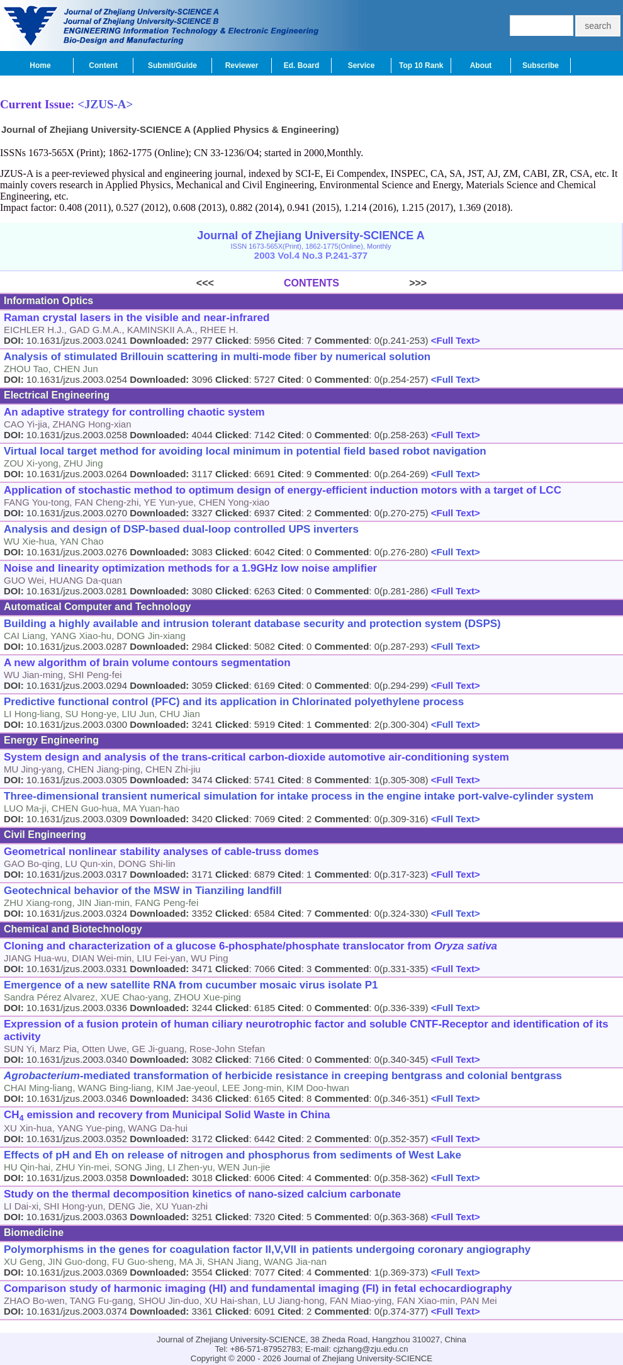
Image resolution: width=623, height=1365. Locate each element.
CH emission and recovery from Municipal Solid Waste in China (167, 1116)
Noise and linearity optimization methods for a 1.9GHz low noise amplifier (190, 568)
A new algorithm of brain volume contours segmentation (147, 663)
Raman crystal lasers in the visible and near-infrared (136, 318)
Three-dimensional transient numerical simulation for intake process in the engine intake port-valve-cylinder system (298, 796)
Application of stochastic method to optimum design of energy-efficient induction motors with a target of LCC (282, 490)
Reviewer (242, 65)
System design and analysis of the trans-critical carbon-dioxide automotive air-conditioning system (256, 757)
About (481, 65)
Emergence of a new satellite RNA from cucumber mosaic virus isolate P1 (191, 985)
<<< (240, 283)
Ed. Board (302, 65)
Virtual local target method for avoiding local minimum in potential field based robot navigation (245, 451)
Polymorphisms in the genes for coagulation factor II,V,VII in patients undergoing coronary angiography (267, 1249)
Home (40, 65)
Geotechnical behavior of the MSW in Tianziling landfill (143, 891)
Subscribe (540, 65)
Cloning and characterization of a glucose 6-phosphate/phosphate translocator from (250, 946)
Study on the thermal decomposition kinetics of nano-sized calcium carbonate (202, 1194)
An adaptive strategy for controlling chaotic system (134, 412)
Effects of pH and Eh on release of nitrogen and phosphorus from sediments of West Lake (232, 1155)
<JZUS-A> (105, 104)
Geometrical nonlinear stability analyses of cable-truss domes (161, 852)
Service (361, 65)
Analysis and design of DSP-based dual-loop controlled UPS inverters (181, 529)
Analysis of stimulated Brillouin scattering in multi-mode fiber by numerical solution (217, 357)
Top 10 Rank (421, 65)
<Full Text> (454, 340)
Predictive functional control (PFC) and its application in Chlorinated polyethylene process (234, 702)
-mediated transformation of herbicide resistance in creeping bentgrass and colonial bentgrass (283, 1076)
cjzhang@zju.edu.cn (371, 1349)
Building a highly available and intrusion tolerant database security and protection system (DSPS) (252, 624)
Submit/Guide (172, 65)
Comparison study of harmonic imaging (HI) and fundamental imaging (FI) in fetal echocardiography (258, 1288)
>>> (383, 283)
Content (103, 65)
